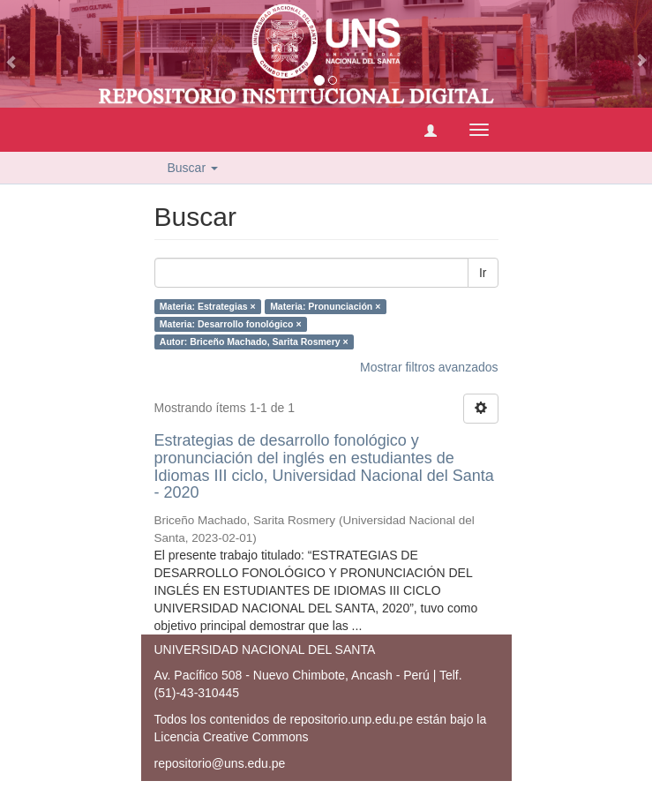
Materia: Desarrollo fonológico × (231, 324)
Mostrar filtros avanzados (429, 367)
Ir (483, 273)
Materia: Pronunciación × (325, 306)
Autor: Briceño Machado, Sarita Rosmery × (254, 341)
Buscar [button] (193, 168)
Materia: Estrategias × (208, 306)
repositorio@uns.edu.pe (220, 763)
